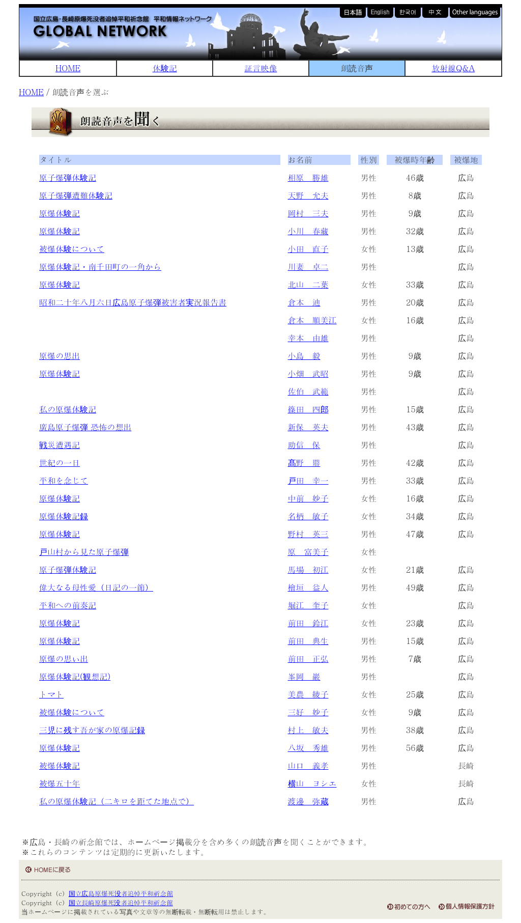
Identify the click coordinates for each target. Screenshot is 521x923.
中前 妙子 (308, 498)
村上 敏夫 (308, 730)
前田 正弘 (308, 658)
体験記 (165, 68)
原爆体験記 (59, 213)
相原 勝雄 (308, 177)
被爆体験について (71, 249)
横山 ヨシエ (312, 783)
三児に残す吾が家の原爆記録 (92, 730)
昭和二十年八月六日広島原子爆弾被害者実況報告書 (132, 302)
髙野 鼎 (304, 462)
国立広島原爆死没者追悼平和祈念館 (121, 893)
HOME (67, 68)
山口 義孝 (308, 765)
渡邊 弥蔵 (308, 801)
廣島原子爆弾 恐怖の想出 (85, 427)
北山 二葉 (308, 284)
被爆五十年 (59, 783)
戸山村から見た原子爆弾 (84, 551)
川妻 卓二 (308, 266)
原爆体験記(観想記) (74, 676)
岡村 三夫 (308, 213)
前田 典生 (308, 641)
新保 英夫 (308, 427)
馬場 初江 (308, 569)
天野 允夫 (308, 195)
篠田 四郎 (308, 409)
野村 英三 (308, 534)
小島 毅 (304, 355)
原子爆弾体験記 (67, 177)
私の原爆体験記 (67, 409)
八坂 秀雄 (308, 747)
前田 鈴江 (308, 623)
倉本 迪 (304, 302)
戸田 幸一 (308, 480)
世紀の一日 (59, 462)
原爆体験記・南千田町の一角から (100, 266)
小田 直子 (308, 249)
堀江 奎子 (308, 605)
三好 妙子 (308, 712)
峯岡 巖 (304, 676)
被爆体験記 (59, 765)
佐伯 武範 (308, 391)
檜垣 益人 (308, 587)
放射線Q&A (453, 68)
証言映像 (260, 68)
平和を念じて (63, 480)
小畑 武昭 (308, 373)
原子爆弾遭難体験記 (75, 195)
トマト (51, 694)
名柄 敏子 (308, 516)
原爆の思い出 (63, 658)
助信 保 (304, 445)
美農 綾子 (308, 694)
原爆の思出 (59, 355)
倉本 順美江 (312, 320)
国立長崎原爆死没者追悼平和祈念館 (121, 902)
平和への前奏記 (67, 605)
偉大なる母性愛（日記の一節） (96, 587)
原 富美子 (308, 551)
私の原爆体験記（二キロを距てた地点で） (116, 801)
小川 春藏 (308, 231)
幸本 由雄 (308, 338)
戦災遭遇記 (59, 445)
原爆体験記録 (63, 516)
